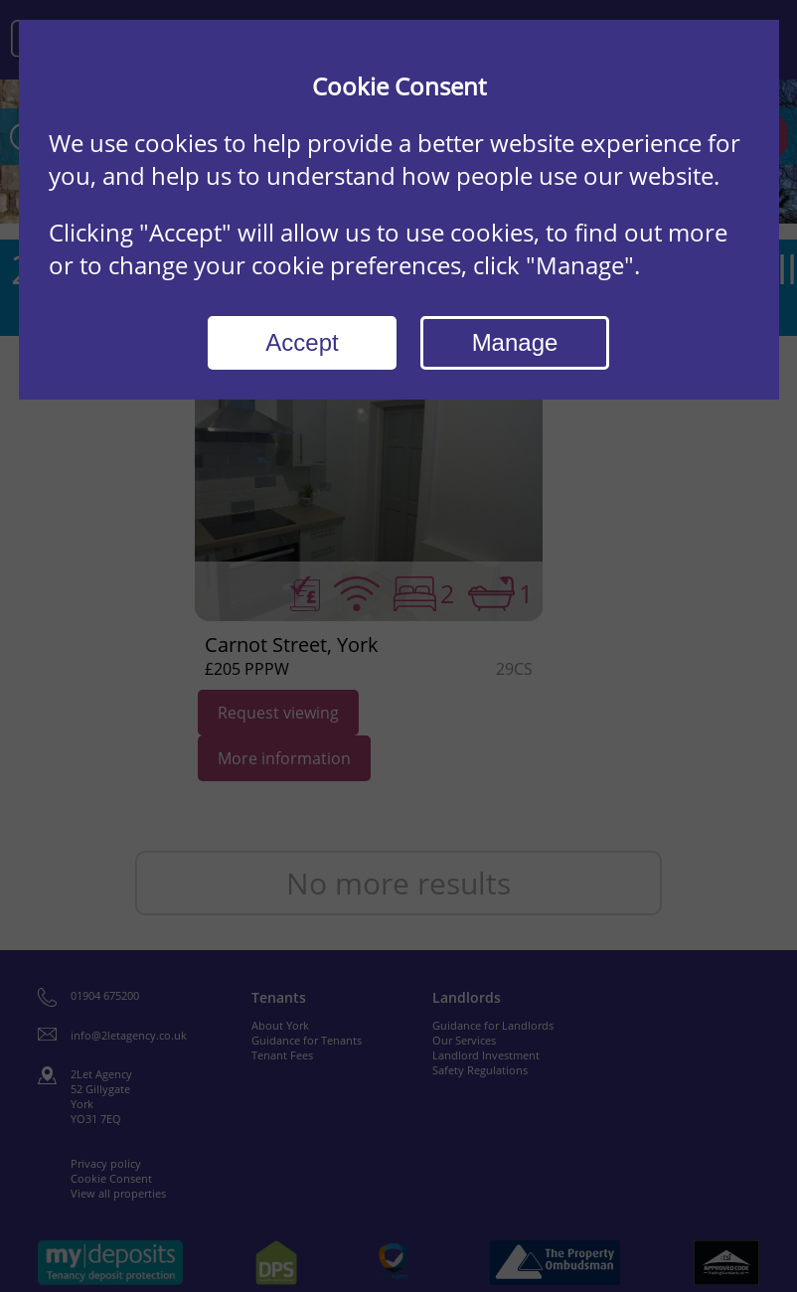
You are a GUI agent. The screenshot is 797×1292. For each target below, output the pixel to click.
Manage (515, 342)
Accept (301, 342)
